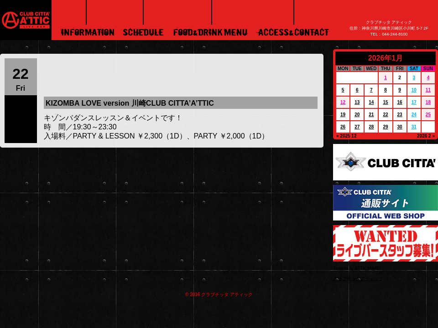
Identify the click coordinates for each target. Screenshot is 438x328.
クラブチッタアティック (358, 278)
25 (428, 114)
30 (399, 126)
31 (414, 126)
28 (371, 126)
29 (385, 126)
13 (357, 102)
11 (428, 89)
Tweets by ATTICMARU (357, 268)
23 (399, 114)
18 (428, 102)
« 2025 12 (346, 135)
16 (399, 102)
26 (342, 126)
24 (414, 114)
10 (414, 89)
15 (385, 102)
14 (371, 102)
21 (371, 114)
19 (342, 114)
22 (385, 114)
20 (357, 114)
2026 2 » (426, 135)
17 (414, 102)
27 (357, 126)
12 (342, 102)
